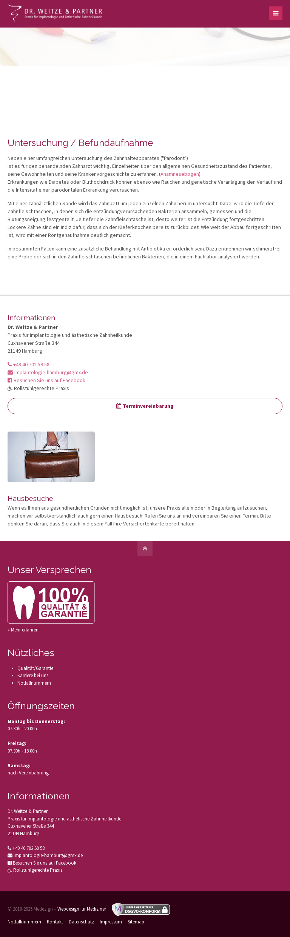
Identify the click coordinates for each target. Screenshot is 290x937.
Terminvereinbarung (145, 405)
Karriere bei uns (32, 675)
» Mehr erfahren (23, 630)
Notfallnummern (34, 683)
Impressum (111, 922)
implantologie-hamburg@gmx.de (48, 372)
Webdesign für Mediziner (81, 909)
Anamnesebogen (179, 174)
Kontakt (55, 922)
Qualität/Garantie (35, 668)
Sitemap (136, 922)
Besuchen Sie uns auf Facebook (46, 380)
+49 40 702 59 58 (28, 364)
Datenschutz (81, 922)
